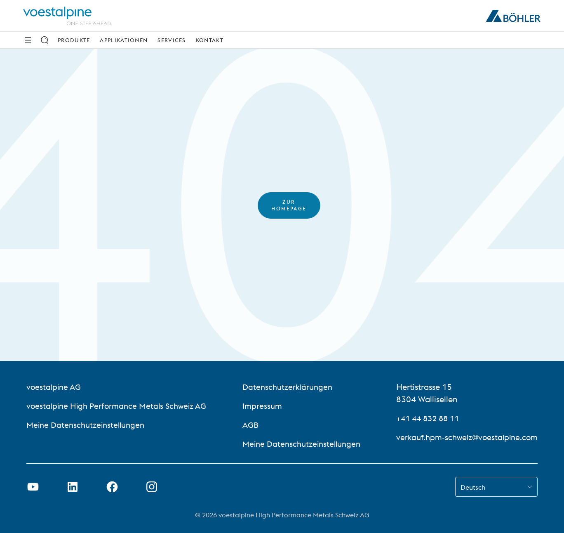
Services (171, 40)
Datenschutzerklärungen (286, 387)
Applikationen (124, 40)
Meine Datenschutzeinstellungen (88, 425)
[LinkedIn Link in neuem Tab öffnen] (72, 486)
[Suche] (44, 40)
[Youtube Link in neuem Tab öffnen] (33, 486)
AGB (248, 425)
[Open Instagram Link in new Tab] (151, 486)
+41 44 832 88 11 (424, 418)
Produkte (74, 40)
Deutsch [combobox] (473, 487)
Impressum (260, 406)
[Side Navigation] (28, 40)
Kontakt (209, 40)
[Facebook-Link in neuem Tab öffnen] (112, 486)
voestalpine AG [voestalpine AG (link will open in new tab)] (54, 387)
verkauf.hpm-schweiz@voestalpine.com (464, 437)
